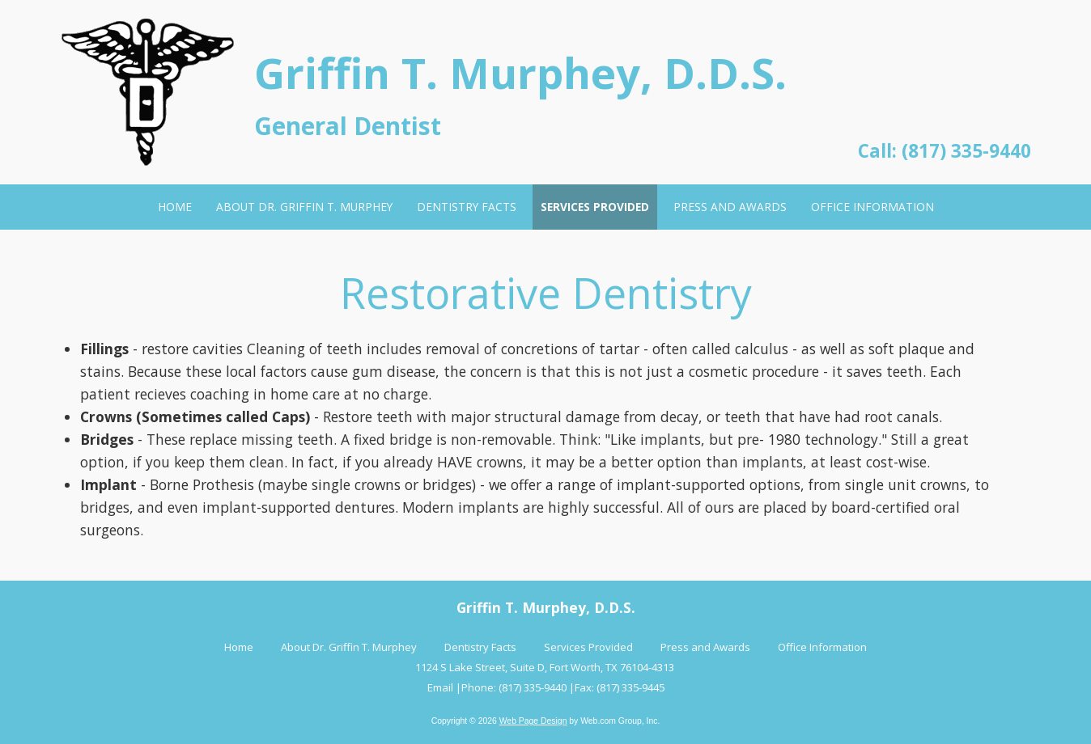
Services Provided (588, 647)
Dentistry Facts (480, 647)
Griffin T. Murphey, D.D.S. (520, 72)
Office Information (822, 647)
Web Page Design (533, 721)
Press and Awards (705, 647)
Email (440, 687)
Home (238, 647)
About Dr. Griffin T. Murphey (349, 647)
